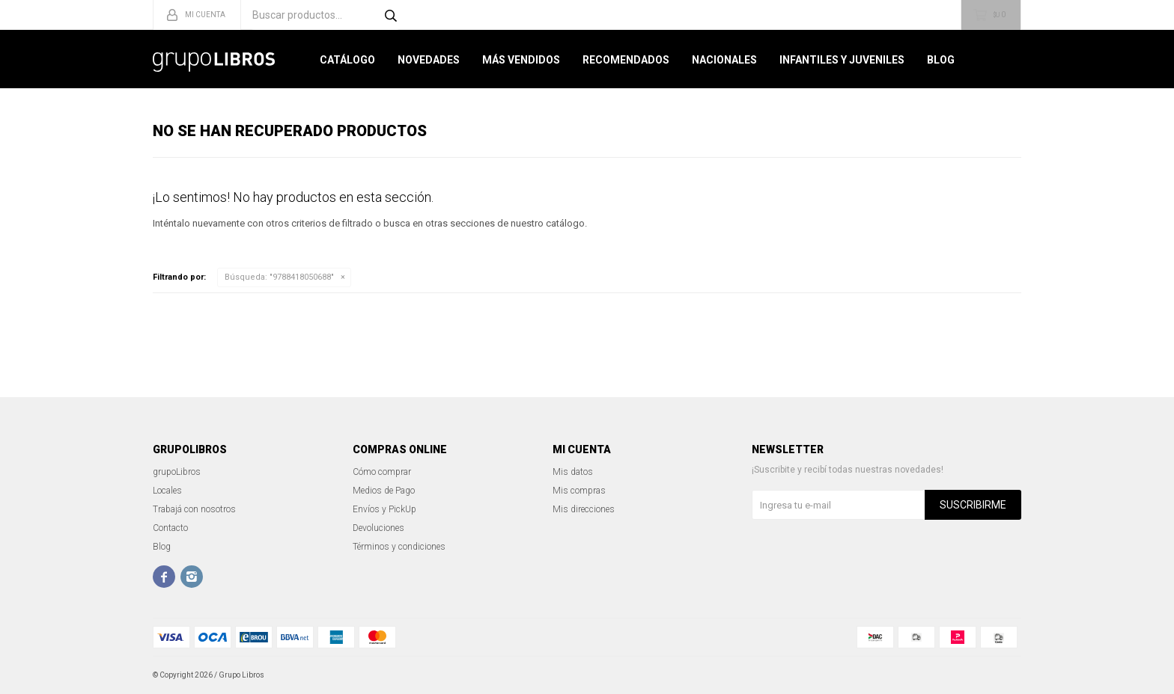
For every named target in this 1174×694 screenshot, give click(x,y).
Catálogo (347, 60)
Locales (167, 490)
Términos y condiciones (399, 546)
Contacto (170, 528)
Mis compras (579, 490)
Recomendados (626, 60)
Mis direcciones (584, 509)
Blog (941, 60)
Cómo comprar (382, 472)
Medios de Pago (384, 490)
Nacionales (724, 60)
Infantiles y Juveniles (841, 60)
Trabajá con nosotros (194, 509)
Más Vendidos (521, 60)
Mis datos (573, 472)
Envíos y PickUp (384, 509)
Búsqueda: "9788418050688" (279, 277)
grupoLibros (177, 472)
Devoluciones (378, 528)
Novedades (429, 60)
